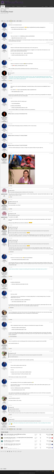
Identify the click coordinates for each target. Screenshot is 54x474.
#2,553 (52, 44)
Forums (2, 6)
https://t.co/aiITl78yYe (29, 63)
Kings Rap (13, 438)
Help (51, 471)
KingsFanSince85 (6, 435)
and (13, 336)
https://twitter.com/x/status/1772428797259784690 (17, 145)
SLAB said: (11, 407)
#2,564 (52, 199)
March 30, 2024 (25, 284)
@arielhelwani (17, 299)
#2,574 (52, 339)
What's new (8, 6)
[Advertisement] (27, 17)
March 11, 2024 (23, 29)
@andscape (24, 86)
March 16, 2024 (24, 107)
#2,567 (52, 238)
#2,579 (52, 405)
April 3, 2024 (28, 373)
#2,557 (52, 98)
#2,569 (52, 267)
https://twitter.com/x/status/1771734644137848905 (17, 135)
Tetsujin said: (11, 190)
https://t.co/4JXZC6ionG (28, 257)
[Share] (50, 23)
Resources (19, 6)
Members (24, 6)
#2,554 (52, 60)
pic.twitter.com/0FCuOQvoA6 (20, 327)
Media (13, 6)
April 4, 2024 (22, 389)
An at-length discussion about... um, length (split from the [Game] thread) (18, 437)
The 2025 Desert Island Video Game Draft (12, 444)
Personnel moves (14, 448)
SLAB (2, 13)
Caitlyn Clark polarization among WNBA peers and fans (15, 434)
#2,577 (52, 379)
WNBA (14, 435)
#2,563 (52, 188)
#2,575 (52, 351)
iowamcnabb (5, 448)
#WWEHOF (45, 86)
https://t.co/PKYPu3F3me (28, 53)
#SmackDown (17, 103)
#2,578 (52, 396)
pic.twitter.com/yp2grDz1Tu (40, 27)
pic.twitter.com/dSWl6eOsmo (25, 299)
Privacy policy (47, 471)
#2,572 (52, 310)
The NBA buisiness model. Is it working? (12, 440)
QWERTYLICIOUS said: (13, 201)
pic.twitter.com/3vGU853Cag (16, 105)
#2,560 (52, 133)
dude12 (50, 438)
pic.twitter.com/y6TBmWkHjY (29, 36)
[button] (10, 6)
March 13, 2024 (20, 91)
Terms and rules (42, 471)
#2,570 (52, 279)
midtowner (49, 448)
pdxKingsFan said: (12, 213)
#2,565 (52, 211)
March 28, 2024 (26, 259)
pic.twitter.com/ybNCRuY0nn (31, 89)
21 (18, 445)
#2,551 (52, 23)
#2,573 (52, 322)
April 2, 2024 (24, 329)
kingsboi (50, 441)
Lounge (14, 445)
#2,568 (52, 254)
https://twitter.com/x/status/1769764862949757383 (17, 113)
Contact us (37, 471)
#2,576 (52, 362)
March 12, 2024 (24, 55)
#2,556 (52, 83)
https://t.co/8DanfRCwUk (31, 27)
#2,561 (52, 143)
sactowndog (5, 438)
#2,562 (52, 153)
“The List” (6, 447)
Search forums (7, 8)
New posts (2, 8)
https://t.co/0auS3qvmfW (21, 89)
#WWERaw (22, 36)
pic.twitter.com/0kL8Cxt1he (15, 282)
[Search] (51, 6)
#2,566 (52, 225)
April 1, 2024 (24, 301)
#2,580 (52, 417)
